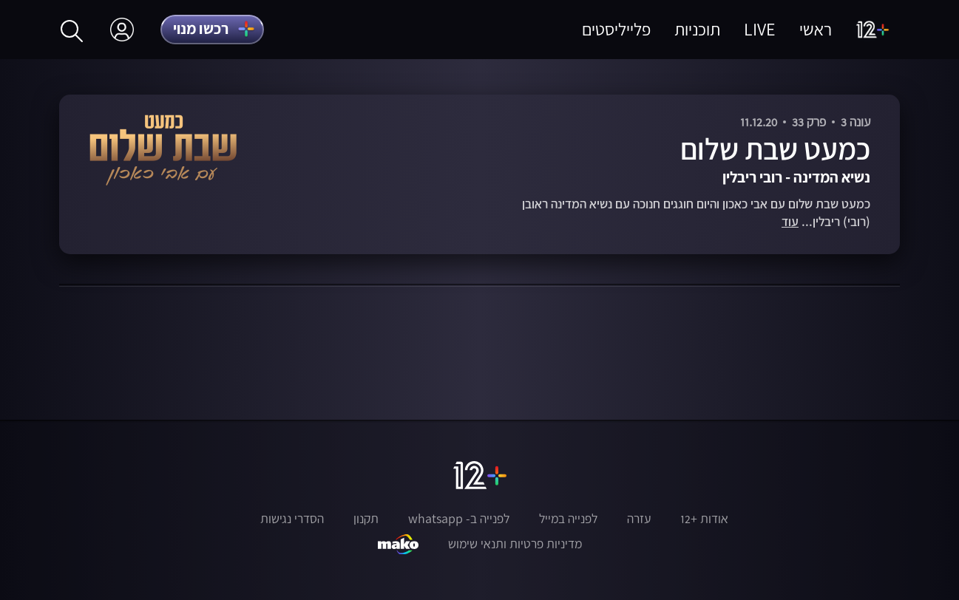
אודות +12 (704, 519)
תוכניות (697, 29)
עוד (790, 222)
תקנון (366, 519)
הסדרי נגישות (292, 519)
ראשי (815, 29)
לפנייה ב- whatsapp (458, 519)
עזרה (639, 519)
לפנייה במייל (568, 519)
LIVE (760, 29)
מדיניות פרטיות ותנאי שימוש (515, 544)
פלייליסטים (616, 29)
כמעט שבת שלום (775, 149)
